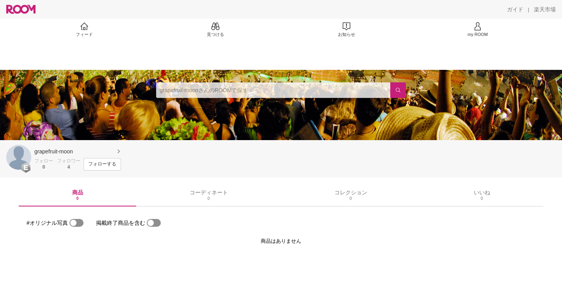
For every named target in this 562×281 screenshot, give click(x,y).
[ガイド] (515, 9)
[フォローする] (102, 164)
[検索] (398, 90)
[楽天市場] (545, 9)
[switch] (76, 223)
